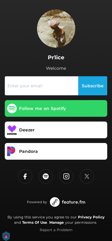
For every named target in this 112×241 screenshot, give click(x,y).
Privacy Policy (91, 217)
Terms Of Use (34, 222)
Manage (56, 222)
